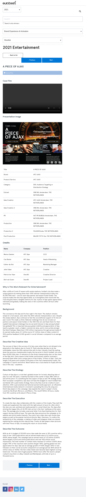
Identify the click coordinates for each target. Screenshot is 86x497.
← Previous (31, 60)
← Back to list (12, 55)
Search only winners (11, 23)
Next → (52, 60)
